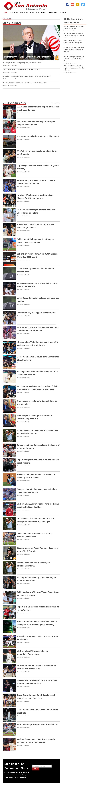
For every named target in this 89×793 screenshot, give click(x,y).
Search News (53, 12)
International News (27, 12)
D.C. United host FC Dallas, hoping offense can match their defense (74, 68)
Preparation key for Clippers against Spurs (36, 313)
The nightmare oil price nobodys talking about (38, 136)
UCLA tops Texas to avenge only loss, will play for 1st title (22, 63)
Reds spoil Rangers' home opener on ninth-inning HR (21, 69)
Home (5, 12)
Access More (55, 103)
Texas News (14, 12)
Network (63, 12)
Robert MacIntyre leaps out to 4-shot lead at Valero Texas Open (25, 83)
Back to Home (7, 18)
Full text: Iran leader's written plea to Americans (27, 57)
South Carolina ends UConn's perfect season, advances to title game (26, 76)
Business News (41, 12)
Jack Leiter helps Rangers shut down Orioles (37, 724)
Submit (36, 769)
